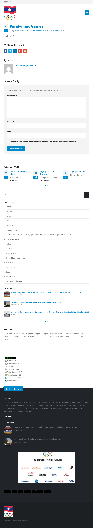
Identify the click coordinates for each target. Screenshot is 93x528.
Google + (20, 51)
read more (14, 180)
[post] (7, 295)
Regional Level (10, 267)
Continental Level (11, 230)
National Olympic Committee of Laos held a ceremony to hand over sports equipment (46, 293)
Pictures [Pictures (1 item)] (47, 492)
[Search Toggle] (88, 1)
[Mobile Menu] (87, 12)
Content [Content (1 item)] (27, 492)
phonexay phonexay (22, 31)
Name (10, 122)
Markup (8, 244)
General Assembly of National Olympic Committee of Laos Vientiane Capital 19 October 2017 (39, 235)
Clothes (11, 226)
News (10, 216)
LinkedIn (15, 51)
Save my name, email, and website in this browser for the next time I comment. (43, 141)
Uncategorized (10, 277)
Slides (7, 272)
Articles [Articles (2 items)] (7, 492)
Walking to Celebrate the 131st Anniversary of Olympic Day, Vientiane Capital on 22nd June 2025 (50, 312)
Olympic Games (77, 171)
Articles (8, 207)
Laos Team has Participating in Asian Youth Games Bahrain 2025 (37, 302)
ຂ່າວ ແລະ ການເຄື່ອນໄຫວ (13, 281)
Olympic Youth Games (47, 172)
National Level (10, 253)
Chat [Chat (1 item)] (20, 492)
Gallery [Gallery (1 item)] (39, 492)
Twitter (10, 51)
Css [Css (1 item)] (34, 492)
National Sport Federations (15, 258)
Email (25, 51)
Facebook (5, 51)
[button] (45, 185)
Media (10, 249)
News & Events (10, 263)
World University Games (18, 172)
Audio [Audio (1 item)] (14, 492)
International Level (39, 31)
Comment (12, 95)
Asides (10, 212)
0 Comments (54, 31)
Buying (7, 221)
